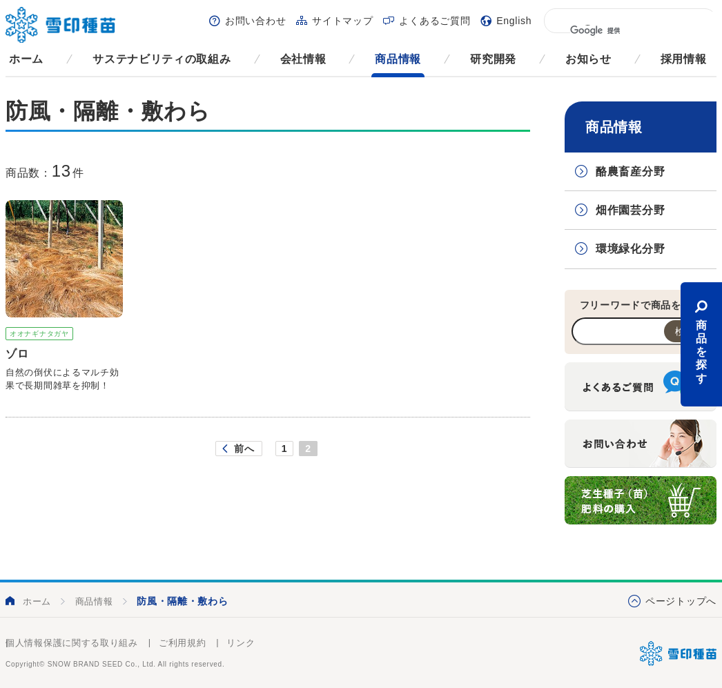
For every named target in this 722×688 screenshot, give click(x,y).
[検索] (629, 31)
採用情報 (684, 59)
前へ (244, 448)
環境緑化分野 (630, 249)
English (513, 20)
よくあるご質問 (434, 20)
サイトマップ (342, 20)
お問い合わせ (255, 20)
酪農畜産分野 (630, 171)
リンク (240, 643)
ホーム (26, 59)
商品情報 (398, 59)
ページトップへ (680, 601)
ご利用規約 (182, 643)
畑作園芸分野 (630, 210)
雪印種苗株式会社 (678, 653)
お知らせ (588, 59)
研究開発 (493, 59)
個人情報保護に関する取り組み (72, 643)
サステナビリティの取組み (161, 59)
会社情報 (303, 59)
